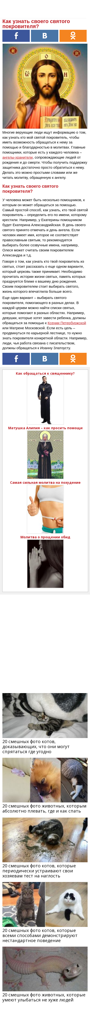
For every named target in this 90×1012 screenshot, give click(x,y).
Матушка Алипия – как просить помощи (45, 428)
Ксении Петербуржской (67, 323)
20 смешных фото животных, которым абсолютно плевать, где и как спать (44, 808)
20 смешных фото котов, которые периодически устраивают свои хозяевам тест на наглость (39, 871)
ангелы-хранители (17, 157)
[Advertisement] (45, 640)
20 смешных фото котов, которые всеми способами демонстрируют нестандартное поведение (40, 935)
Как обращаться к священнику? (45, 373)
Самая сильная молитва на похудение (45, 482)
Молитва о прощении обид (45, 537)
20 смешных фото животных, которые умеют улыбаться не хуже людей (43, 997)
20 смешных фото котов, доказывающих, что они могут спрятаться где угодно (36, 746)
